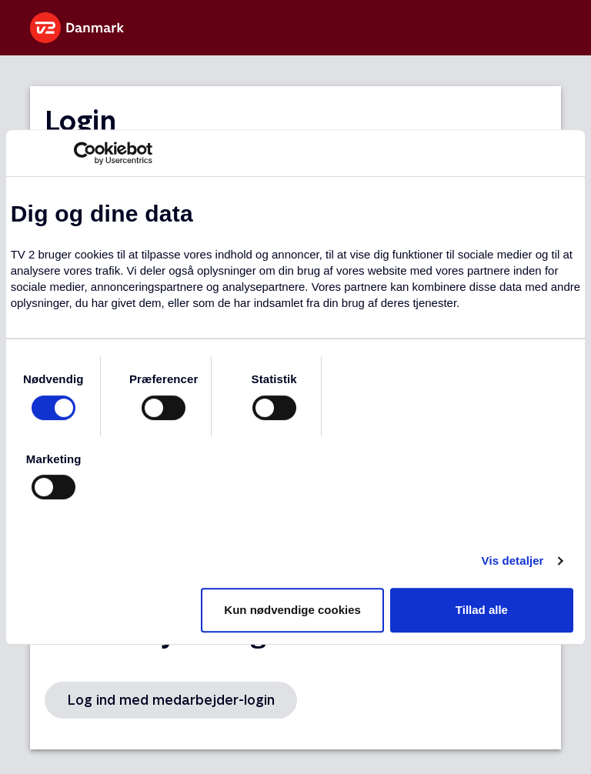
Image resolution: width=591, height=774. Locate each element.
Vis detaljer (513, 560)
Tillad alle (482, 609)
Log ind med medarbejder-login (171, 700)
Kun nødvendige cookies (292, 609)
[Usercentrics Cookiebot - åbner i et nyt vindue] (85, 153)
